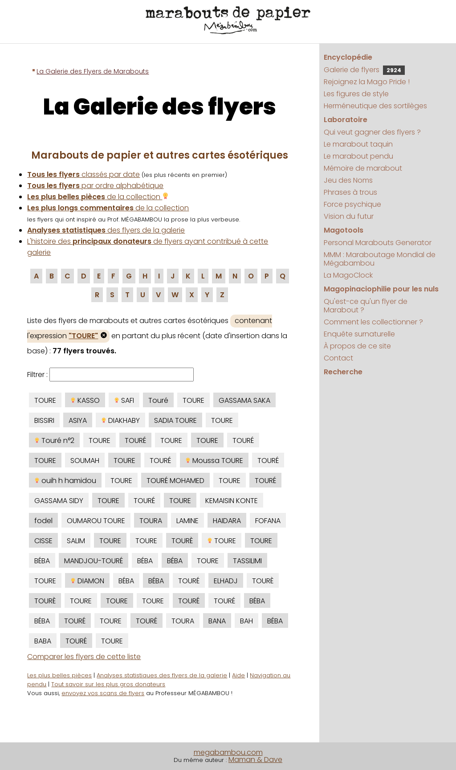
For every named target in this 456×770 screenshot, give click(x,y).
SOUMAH (84, 460)
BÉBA (42, 561)
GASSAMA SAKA (244, 400)
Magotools (343, 230)
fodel (43, 521)
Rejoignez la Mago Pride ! (367, 82)
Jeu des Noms (348, 180)
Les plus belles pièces (59, 675)
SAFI (124, 400)
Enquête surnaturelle (359, 334)
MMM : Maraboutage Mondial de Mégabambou (380, 259)
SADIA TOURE (175, 420)
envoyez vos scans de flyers (102, 693)
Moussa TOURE (214, 460)
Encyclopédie (348, 57)
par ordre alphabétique (95, 185)
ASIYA (78, 420)
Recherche (343, 372)
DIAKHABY (120, 420)
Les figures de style (356, 94)
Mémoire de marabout (363, 168)
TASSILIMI (247, 561)
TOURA (150, 521)
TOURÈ (182, 541)
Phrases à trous (350, 192)
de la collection (98, 197)
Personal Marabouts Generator (378, 243)
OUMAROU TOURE (96, 521)
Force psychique (352, 204)
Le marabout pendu (358, 156)
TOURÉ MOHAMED (175, 480)
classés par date (83, 174)
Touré (158, 400)
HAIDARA (227, 521)
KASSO (85, 400)
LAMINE (187, 521)
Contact (338, 358)
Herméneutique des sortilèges (375, 106)
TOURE (45, 400)
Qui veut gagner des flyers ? (372, 132)
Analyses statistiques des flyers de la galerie (162, 675)
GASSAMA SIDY (58, 501)
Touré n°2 (54, 440)
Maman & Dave (255, 759)
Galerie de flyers (364, 70)
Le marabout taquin (358, 144)
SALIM (76, 541)
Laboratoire (345, 120)
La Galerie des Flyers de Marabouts (93, 71)
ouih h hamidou (65, 480)
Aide (238, 675)
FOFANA (268, 521)
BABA (42, 641)
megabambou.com (228, 752)
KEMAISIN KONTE (231, 501)
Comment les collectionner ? (373, 322)
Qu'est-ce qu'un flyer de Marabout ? (365, 305)
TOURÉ (135, 440)
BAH (246, 621)
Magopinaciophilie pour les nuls (381, 289)
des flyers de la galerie (106, 230)
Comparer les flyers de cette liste (84, 656)
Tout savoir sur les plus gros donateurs (108, 684)
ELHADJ (226, 581)
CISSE (43, 541)
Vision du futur (349, 216)
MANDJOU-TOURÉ (93, 561)
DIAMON (87, 581)
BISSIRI (44, 420)
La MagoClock (348, 275)
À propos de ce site (357, 346)
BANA (217, 621)
